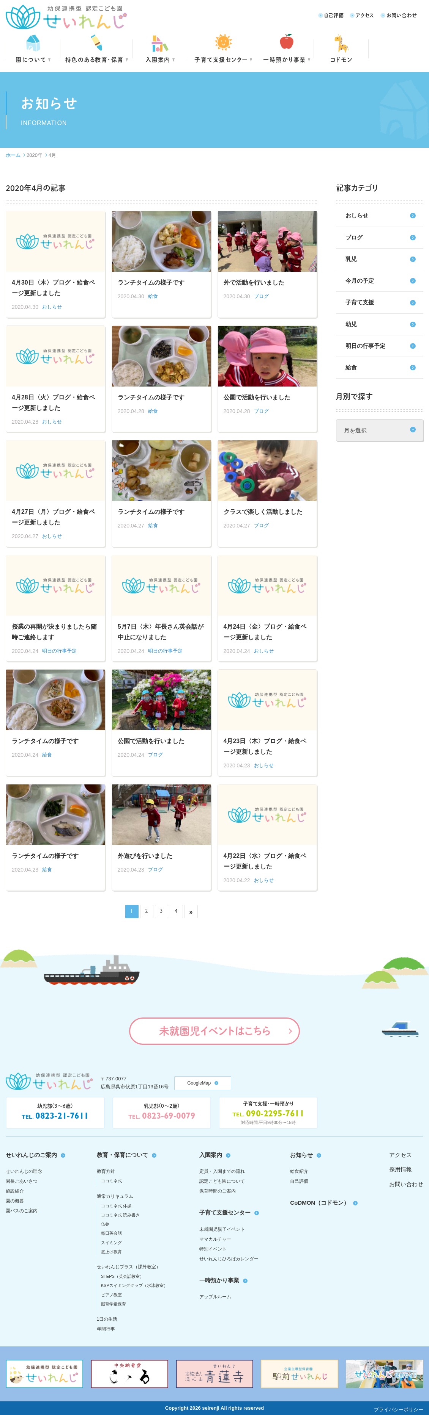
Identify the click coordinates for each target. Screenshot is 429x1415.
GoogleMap (199, 1083)
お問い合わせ (401, 15)
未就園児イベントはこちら (214, 1031)
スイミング (111, 1242)
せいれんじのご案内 (31, 1155)
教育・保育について (122, 1155)
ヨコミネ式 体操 (116, 1206)
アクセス (365, 15)
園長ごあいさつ (22, 1181)
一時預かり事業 (219, 1280)
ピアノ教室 (111, 1295)
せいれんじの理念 (24, 1171)
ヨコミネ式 (111, 1181)
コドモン (341, 59)
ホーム (13, 155)
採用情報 (400, 1169)
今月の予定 (359, 280)
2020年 (35, 155)
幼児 (351, 324)
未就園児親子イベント (222, 1229)
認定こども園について (222, 1181)
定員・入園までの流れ (222, 1171)
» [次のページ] (191, 912)
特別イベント (213, 1249)
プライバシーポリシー (398, 1409)
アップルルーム (215, 1296)
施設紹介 (15, 1191)
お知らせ (301, 1155)
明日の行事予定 (365, 346)
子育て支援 (359, 302)
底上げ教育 (111, 1251)
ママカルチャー (215, 1239)
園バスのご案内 (22, 1210)
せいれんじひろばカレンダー (229, 1259)
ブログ (354, 237)
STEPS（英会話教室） (122, 1276)
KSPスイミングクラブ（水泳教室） (134, 1285)
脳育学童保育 (113, 1304)
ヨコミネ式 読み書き (120, 1215)
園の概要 (15, 1201)
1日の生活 (107, 1319)
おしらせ (356, 215)
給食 (351, 367)
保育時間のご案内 (217, 1191)
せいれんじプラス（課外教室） (129, 1266)
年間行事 (106, 1329)
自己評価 (334, 15)
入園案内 (157, 59)
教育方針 (106, 1171)
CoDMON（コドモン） (319, 1202)
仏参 (105, 1224)
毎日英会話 (111, 1233)
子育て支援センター (221, 59)
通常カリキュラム (115, 1196)
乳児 (351, 259)
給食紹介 (299, 1171)
